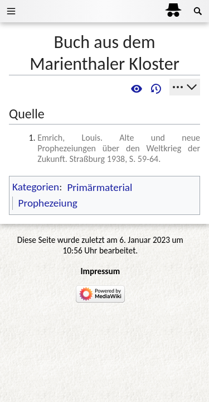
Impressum (100, 271)
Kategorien (35, 187)
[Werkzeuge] (184, 87)
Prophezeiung (47, 203)
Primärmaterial (99, 187)
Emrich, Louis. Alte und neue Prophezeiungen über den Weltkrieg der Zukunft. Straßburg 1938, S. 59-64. (118, 148)
